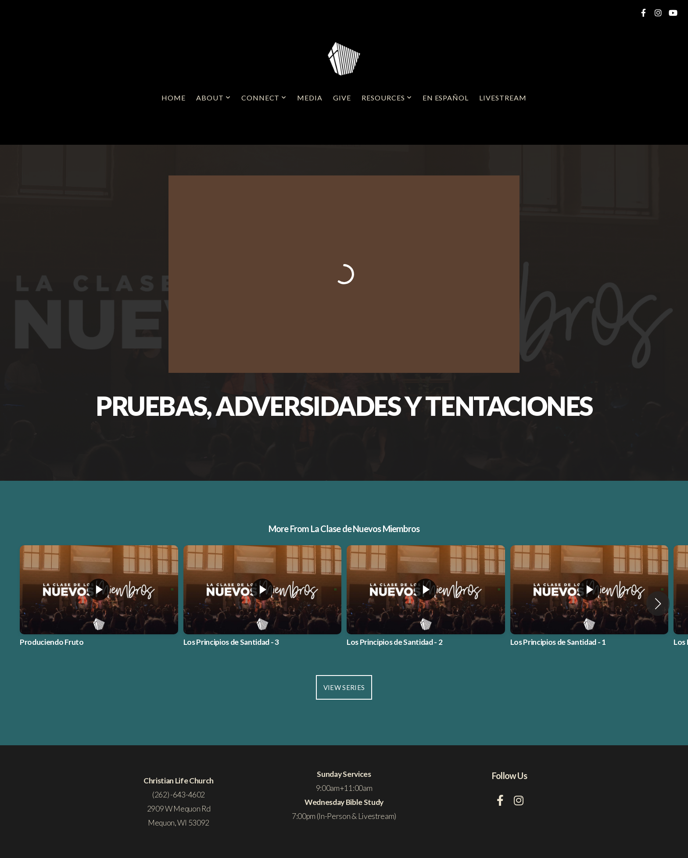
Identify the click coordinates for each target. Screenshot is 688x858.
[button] (658, 603)
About (213, 97)
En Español (446, 97)
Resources (387, 97)
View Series (344, 687)
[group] (99, 603)
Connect (264, 97)
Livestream (503, 97)
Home (173, 97)
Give (342, 97)
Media (309, 97)
